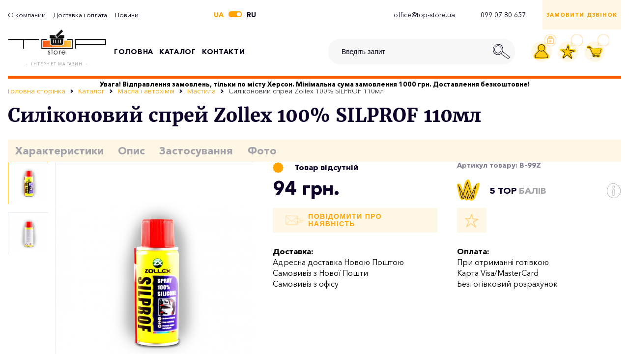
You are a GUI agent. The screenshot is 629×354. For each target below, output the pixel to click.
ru (251, 14)
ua (219, 14)
